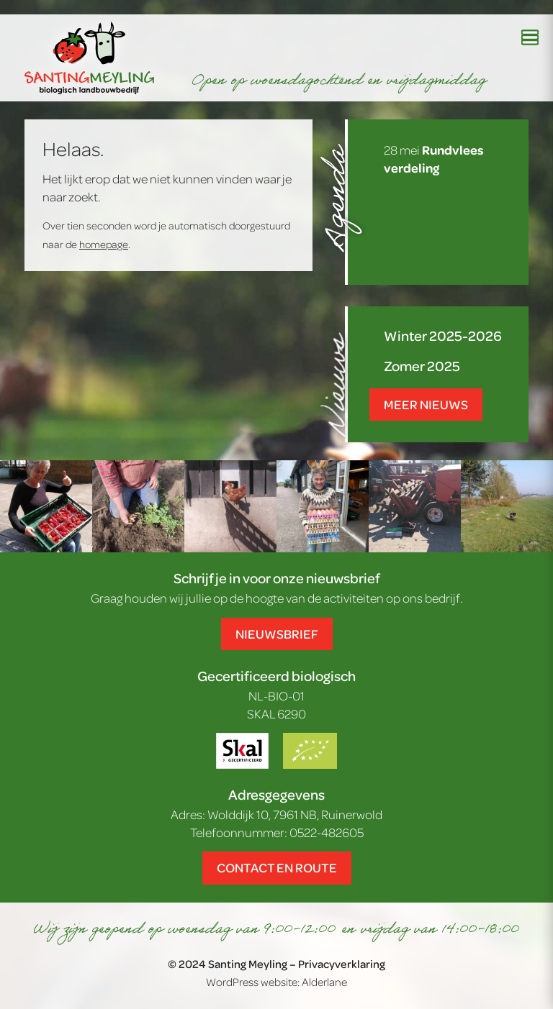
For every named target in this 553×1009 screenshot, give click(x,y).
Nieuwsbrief (276, 634)
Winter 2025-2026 (443, 335)
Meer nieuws (426, 404)
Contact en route (277, 867)
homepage (103, 243)
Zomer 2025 (422, 366)
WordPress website (251, 981)
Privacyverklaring (341, 964)
